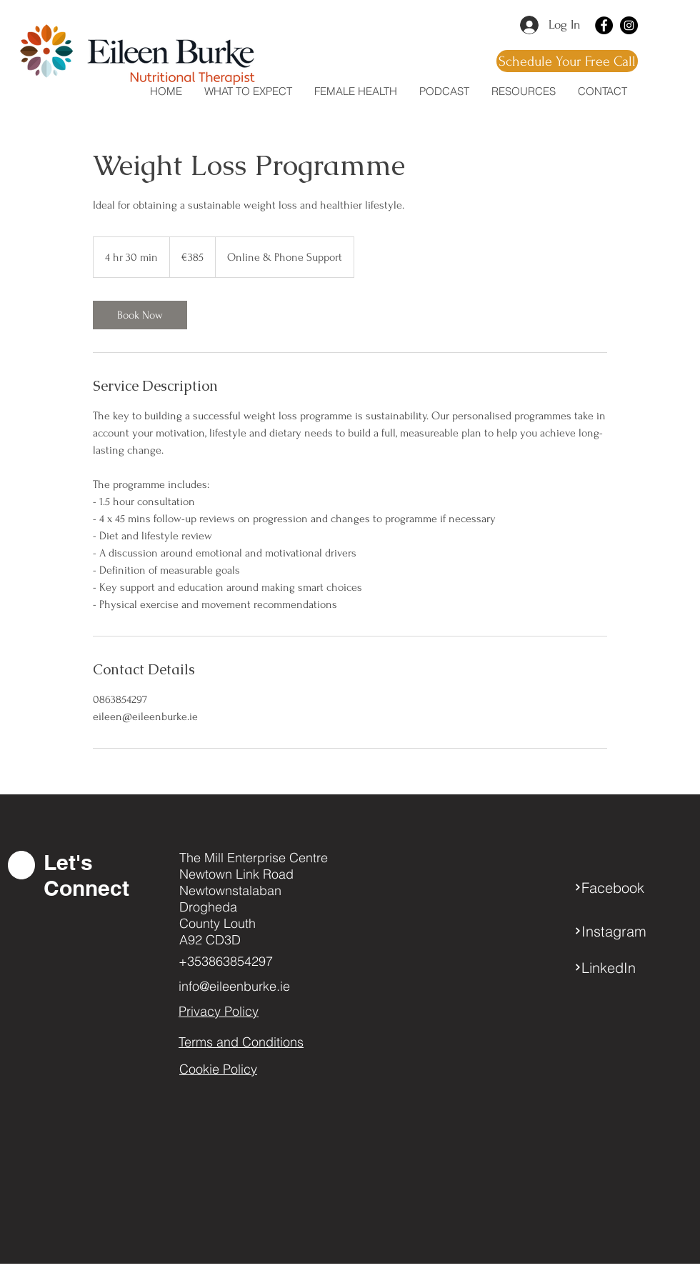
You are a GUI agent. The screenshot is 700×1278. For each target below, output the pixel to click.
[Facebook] (604, 25)
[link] (140, 315)
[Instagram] (629, 25)
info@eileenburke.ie (234, 986)
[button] (523, 91)
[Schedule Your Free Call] (567, 61)
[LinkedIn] (625, 967)
